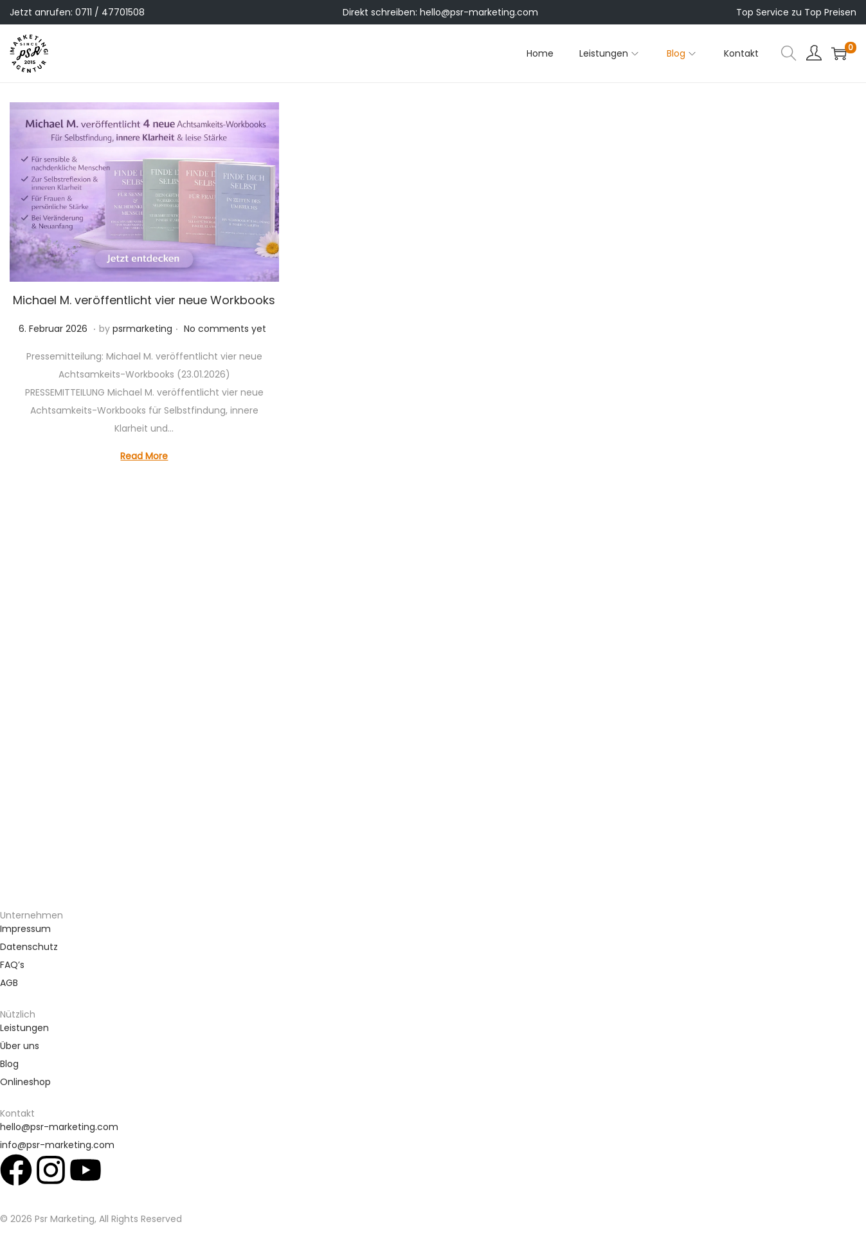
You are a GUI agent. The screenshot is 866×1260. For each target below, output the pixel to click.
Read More (144, 456)
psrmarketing (142, 328)
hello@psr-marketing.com (479, 12)
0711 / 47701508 (110, 12)
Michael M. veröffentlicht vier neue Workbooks (144, 300)
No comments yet (225, 328)
